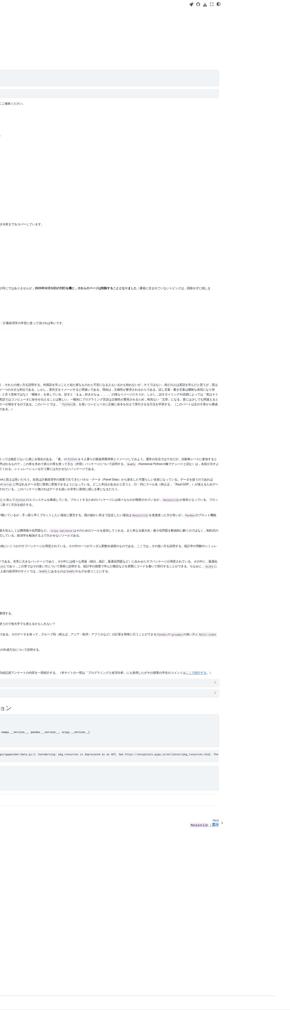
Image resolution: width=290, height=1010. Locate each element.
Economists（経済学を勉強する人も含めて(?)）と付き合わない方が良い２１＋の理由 (131, 965)
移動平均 (25, 102)
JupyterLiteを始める (31, 143)
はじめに (233, 16)
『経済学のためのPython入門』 (100, 139)
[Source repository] (198, 4)
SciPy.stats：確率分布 (32, 57)
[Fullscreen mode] (211, 4)
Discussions (134, 103)
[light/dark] (218, 4)
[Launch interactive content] (191, 4)
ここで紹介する (101, 839)
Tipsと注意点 (27, 78)
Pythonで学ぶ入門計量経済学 (37, 127)
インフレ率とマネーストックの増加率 (142, 801)
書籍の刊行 (234, 11)
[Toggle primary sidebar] (73, 4)
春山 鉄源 (84, 41)
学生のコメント (237, 21)
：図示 (31, 35)
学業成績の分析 (29, 90)
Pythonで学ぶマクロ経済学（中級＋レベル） (42, 120)
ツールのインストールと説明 (36, 72)
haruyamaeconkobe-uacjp (174, 103)
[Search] (41, 20)
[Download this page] (205, 4)
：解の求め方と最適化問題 (41, 49)
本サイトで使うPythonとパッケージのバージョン (250, 29)
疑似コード (26, 84)
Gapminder (26, 96)
